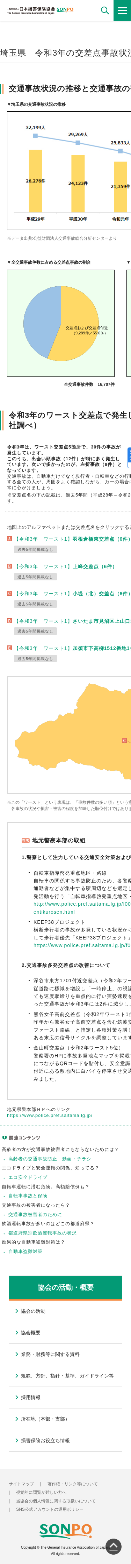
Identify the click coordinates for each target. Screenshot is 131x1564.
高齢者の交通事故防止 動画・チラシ (50, 1158)
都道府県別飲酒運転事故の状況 (42, 1233)
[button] (105, 10)
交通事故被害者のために (35, 1214)
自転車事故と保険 (28, 1195)
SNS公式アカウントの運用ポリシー (49, 1509)
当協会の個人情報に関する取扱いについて (56, 1501)
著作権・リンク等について (73, 1484)
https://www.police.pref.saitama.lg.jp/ (50, 1115)
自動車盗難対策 (25, 1251)
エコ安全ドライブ (28, 1177)
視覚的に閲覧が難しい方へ (41, 1492)
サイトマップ (21, 1484)
